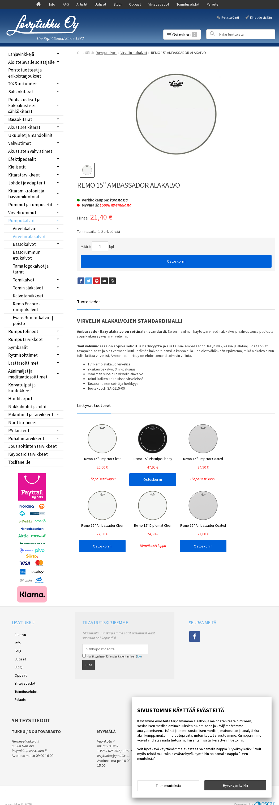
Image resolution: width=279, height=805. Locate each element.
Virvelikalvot (25, 228)
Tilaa (88, 663)
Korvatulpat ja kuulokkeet (22, 388)
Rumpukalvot (21, 221)
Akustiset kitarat (24, 127)
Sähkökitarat (20, 92)
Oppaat (135, 4)
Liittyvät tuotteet (94, 405)
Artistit (81, 4)
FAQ (66, 4)
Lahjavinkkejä (21, 54)
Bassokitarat (20, 119)
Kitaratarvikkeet (24, 175)
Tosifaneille (19, 462)
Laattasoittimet (23, 363)
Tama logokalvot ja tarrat (31, 269)
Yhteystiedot (158, 4)
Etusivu (17, 633)
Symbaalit (18, 347)
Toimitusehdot (188, 4)
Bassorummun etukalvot (26, 255)
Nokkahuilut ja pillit (27, 407)
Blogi (118, 4)
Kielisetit (17, 167)
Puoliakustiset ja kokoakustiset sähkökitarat (24, 105)
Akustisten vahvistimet (30, 151)
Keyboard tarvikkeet (28, 454)
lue (139, 656)
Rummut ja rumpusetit (30, 205)
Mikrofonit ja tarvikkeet (30, 415)
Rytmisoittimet (23, 355)
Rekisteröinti (230, 17)
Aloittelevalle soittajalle (31, 62)
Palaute (212, 4)
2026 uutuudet (22, 84)
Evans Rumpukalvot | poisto (33, 320)
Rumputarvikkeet (25, 339)
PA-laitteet (18, 430)
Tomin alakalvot (28, 288)
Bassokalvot (24, 244)
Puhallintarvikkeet (26, 438)
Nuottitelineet (22, 422)
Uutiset (100, 4)
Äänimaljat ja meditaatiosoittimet (28, 374)
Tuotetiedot (88, 302)
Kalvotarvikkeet (28, 296)
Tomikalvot (24, 280)
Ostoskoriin (176, 261)
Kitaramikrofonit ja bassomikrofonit (26, 194)
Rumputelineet (23, 331)
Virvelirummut (22, 213)
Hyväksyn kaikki (235, 786)
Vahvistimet (19, 143)
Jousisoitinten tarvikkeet (32, 446)
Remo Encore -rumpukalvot (26, 307)
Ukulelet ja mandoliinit (30, 135)
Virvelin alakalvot (29, 236)
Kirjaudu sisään (261, 17)
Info (52, 4)
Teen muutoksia (168, 787)
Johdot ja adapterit (26, 183)
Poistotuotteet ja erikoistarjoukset (25, 73)
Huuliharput (20, 399)
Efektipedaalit (22, 159)
